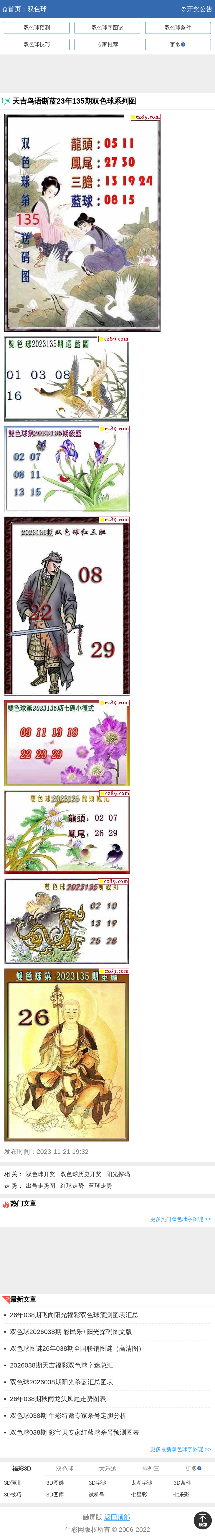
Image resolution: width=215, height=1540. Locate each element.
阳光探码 (118, 1174)
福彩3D (21, 1468)
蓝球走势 (100, 1185)
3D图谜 (55, 1483)
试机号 (97, 1495)
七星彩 (139, 1495)
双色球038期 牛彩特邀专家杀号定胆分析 (68, 1415)
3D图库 (55, 1495)
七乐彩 (181, 1495)
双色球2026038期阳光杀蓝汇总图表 (61, 1382)
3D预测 (12, 1483)
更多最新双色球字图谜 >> (180, 1449)
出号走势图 (40, 1185)
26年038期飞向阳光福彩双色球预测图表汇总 (74, 1315)
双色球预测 (37, 28)
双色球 (34, 9)
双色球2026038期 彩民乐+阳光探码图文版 (71, 1331)
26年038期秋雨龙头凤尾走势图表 (58, 1399)
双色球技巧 (37, 44)
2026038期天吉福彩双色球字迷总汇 (61, 1365)
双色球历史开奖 (81, 1174)
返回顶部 (117, 1517)
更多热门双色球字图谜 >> (180, 1219)
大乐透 (108, 1468)
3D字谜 (97, 1483)
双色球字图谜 (107, 28)
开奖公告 (197, 9)
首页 (11, 9)
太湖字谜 (141, 1483)
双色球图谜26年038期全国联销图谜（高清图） (77, 1348)
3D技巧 (12, 1495)
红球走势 (72, 1185)
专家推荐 (107, 44)
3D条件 (182, 1483)
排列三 (151, 1468)
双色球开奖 (40, 1174)
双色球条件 (178, 28)
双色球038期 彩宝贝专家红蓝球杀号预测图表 (75, 1432)
